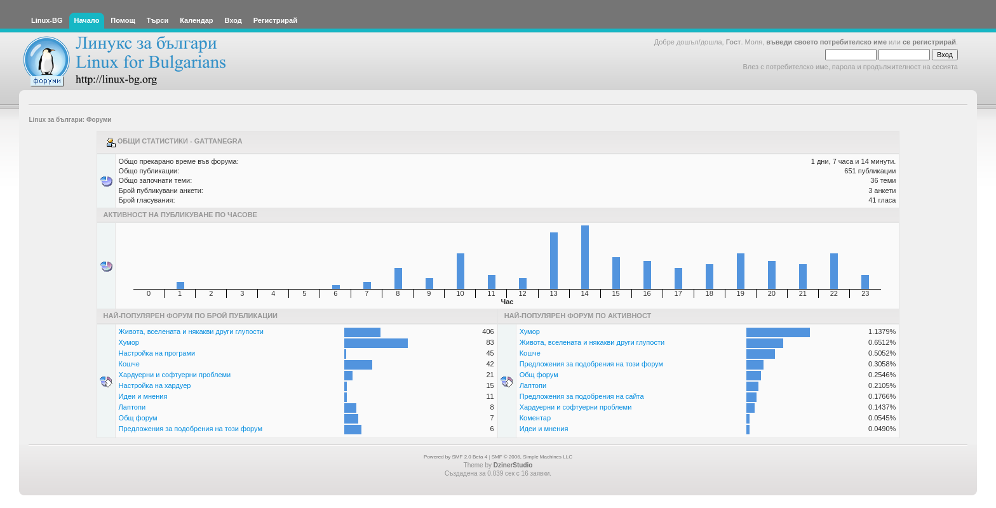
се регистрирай (929, 42)
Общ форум (138, 418)
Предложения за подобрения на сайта (582, 396)
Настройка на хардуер (155, 385)
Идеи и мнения (143, 396)
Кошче (129, 364)
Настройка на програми (157, 353)
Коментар (535, 418)
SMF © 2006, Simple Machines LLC (532, 457)
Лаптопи (132, 407)
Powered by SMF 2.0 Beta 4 (455, 457)
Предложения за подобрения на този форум (190, 428)
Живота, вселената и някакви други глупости (191, 331)
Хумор (129, 342)
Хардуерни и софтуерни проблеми (175, 374)
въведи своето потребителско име (826, 42)
